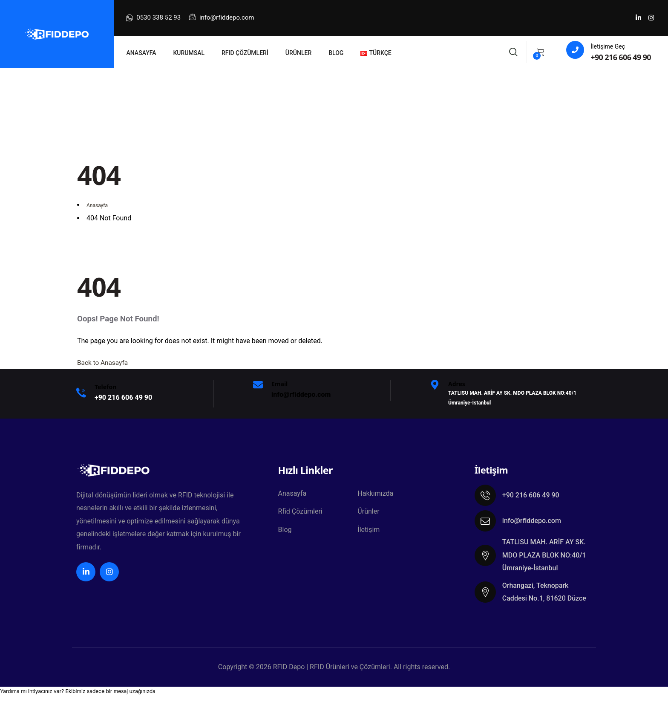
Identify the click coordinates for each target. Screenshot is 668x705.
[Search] (513, 51)
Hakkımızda (375, 494)
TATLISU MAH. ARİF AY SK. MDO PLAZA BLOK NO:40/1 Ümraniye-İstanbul (544, 555)
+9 (123, 397)
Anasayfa (292, 494)
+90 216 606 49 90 (620, 57)
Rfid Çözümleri (300, 513)
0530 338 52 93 (153, 18)
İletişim (368, 531)
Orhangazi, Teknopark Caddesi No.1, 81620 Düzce (544, 591)
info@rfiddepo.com (221, 17)
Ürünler (368, 513)
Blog (285, 531)
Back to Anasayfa (103, 362)
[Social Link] (638, 18)
